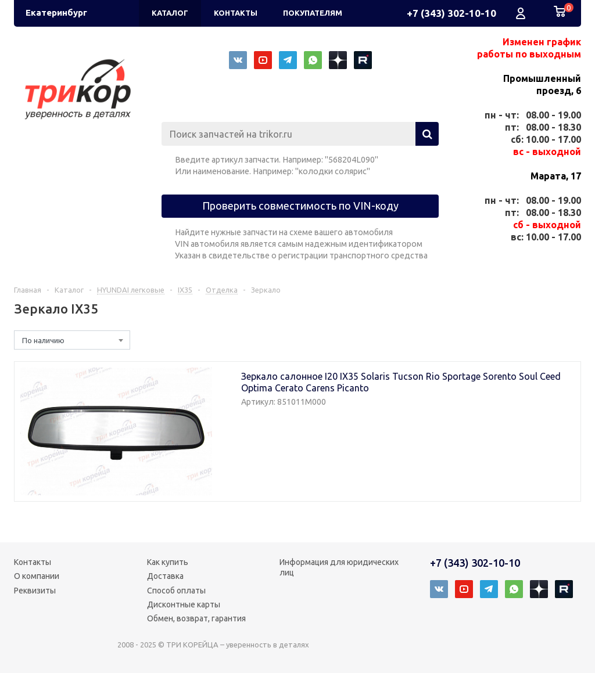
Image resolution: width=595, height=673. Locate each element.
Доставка (165, 576)
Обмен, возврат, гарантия (196, 618)
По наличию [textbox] (43, 340)
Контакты (32, 562)
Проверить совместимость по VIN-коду (300, 205)
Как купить (167, 562)
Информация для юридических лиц (339, 567)
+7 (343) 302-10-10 (451, 13)
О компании (36, 576)
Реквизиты (35, 590)
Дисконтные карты (183, 604)
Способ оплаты (176, 590)
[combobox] (72, 340)
